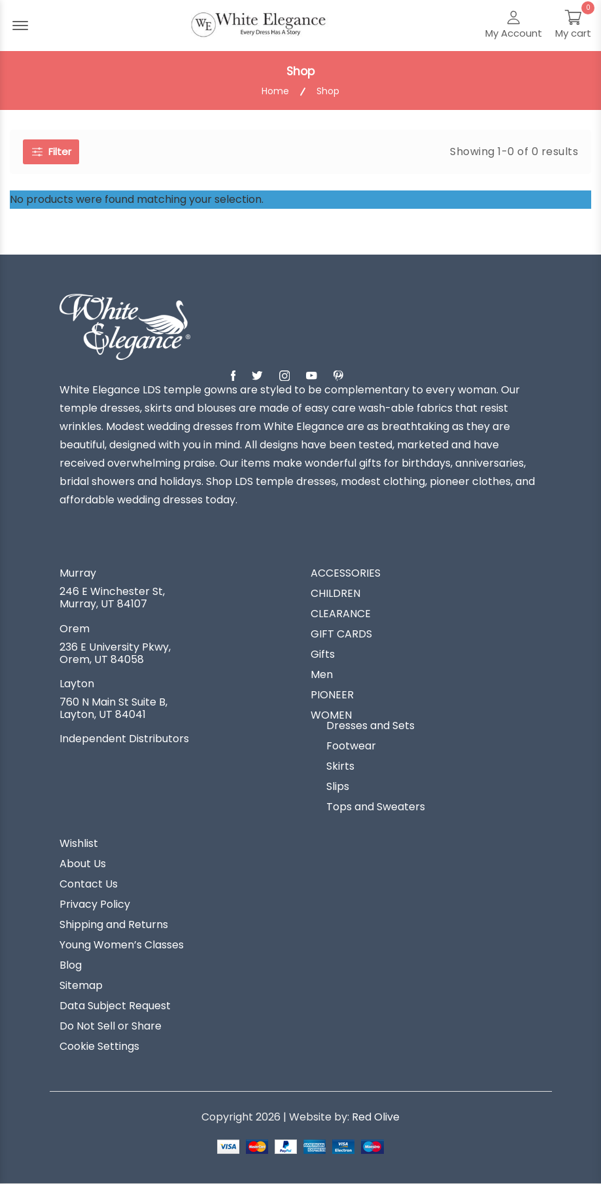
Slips (337, 786)
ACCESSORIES (346, 573)
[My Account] (513, 25)
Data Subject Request (115, 1006)
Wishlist (79, 843)
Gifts (323, 654)
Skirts (340, 766)
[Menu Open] (20, 25)
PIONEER (332, 695)
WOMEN (331, 715)
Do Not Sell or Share (111, 1026)
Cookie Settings (99, 1046)
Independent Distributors (124, 739)
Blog (71, 965)
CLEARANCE (341, 614)
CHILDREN (335, 593)
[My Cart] (573, 25)
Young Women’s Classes (122, 945)
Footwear (351, 746)
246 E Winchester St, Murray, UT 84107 (112, 597)
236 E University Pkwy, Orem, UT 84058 (115, 653)
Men (322, 675)
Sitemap (81, 985)
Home (275, 91)
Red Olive (376, 1116)
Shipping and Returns (114, 925)
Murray (78, 573)
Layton (77, 684)
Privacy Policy (95, 904)
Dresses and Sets (370, 726)
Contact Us (89, 884)
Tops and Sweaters (375, 807)
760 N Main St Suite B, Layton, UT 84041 (113, 708)
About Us (83, 864)
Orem (75, 629)
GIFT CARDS (341, 634)
